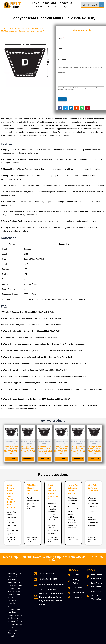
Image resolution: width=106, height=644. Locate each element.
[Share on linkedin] (71, 108)
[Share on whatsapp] (82, 108)
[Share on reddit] (76, 108)
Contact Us (42, 6)
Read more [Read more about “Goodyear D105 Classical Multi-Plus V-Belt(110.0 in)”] (78, 459)
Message (62, 72)
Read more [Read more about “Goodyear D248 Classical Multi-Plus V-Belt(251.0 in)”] (11, 459)
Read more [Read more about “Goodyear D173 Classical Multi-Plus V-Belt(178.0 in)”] (28, 459)
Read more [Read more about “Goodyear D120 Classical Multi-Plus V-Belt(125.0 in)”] (44, 459)
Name (61, 38)
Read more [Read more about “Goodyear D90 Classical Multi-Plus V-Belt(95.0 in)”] (94, 459)
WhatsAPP (62, 59)
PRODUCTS (49, 3)
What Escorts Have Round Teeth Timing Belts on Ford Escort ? (11, 496)
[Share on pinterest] (87, 108)
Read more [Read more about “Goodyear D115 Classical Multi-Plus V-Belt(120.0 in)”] (61, 459)
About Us (66, 3)
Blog (57, 6)
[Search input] (90, 5)
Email (60, 49)
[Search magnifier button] (101, 4)
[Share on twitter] (65, 108)
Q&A (66, 6)
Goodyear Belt (19, 28)
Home (35, 3)
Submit (62, 99)
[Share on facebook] (60, 108)
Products (10, 28)
